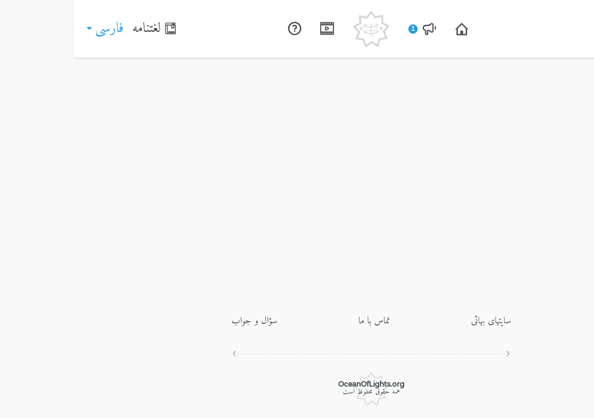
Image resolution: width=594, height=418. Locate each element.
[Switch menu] (574, 29)
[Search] (548, 29)
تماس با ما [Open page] (300, 321)
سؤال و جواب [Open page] (180, 321)
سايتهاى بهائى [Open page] (417, 321)
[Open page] (387, 29)
